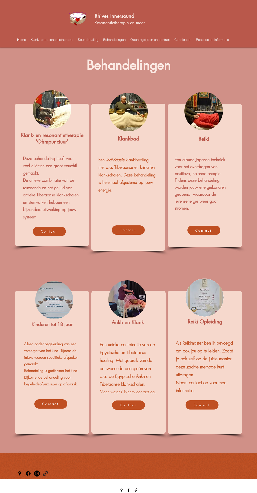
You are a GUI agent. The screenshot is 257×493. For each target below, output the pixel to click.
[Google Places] (20, 474)
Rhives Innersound (114, 16)
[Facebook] (28, 474)
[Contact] (49, 231)
